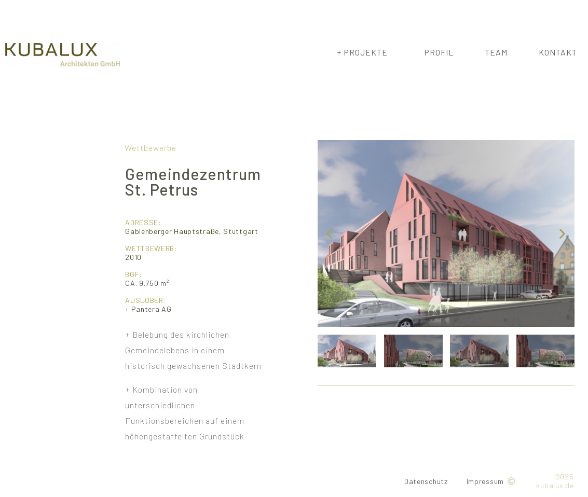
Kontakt (558, 52)
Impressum (485, 481)
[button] (329, 233)
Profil (439, 52)
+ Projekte (365, 52)
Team (496, 52)
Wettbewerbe (150, 148)
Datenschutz (426, 481)
